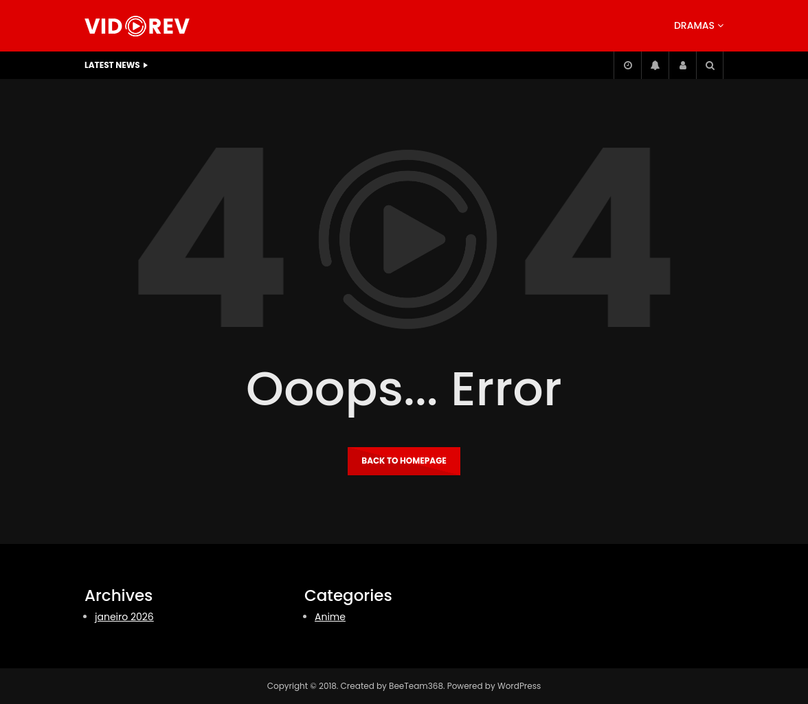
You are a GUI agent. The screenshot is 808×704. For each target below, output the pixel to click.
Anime (330, 617)
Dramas (694, 25)
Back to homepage (404, 460)
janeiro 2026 (124, 617)
